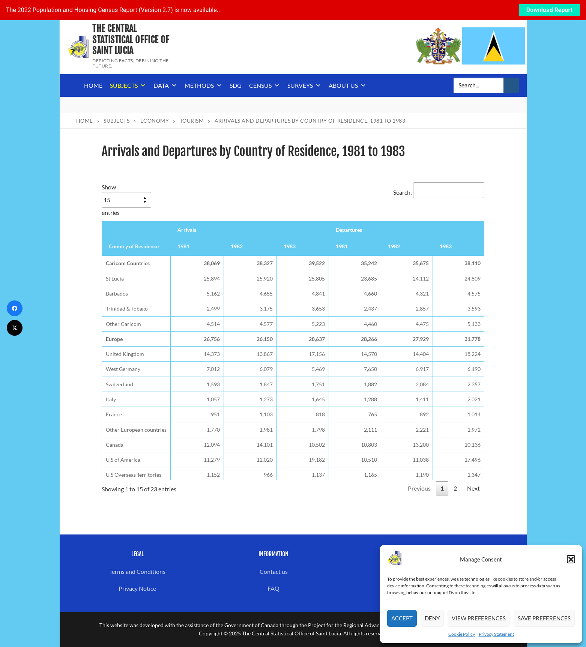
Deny (432, 618)
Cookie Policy (461, 634)
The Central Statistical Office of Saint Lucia (130, 39)
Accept (402, 618)
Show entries (126, 199)
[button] (571, 559)
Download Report (549, 10)
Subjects (128, 85)
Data (165, 85)
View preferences (479, 618)
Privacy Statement (496, 634)
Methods (203, 85)
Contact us (274, 571)
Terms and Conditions (137, 571)
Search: (438, 192)
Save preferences (544, 618)
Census (264, 85)
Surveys (304, 85)
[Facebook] (15, 308)
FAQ (273, 588)
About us (347, 85)
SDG (236, 85)
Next (473, 488)
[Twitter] (15, 328)
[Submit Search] (511, 85)
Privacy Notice (137, 588)
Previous (419, 488)
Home (93, 85)
